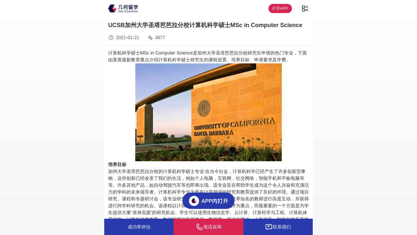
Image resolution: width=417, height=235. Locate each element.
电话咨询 (208, 227)
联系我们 (278, 227)
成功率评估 (139, 226)
